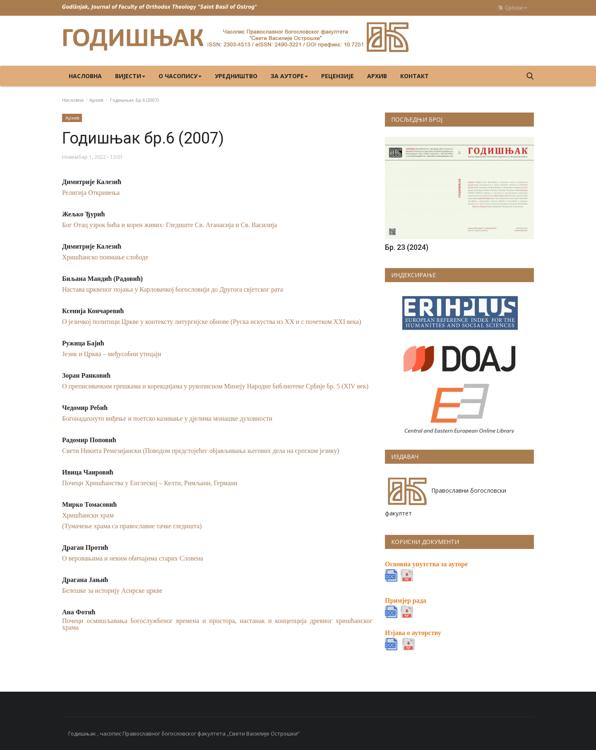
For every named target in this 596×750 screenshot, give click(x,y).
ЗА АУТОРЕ (289, 76)
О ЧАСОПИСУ (180, 76)
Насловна (85, 76)
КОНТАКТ (414, 76)
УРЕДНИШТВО (236, 76)
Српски (512, 7)
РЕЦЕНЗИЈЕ (337, 76)
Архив (377, 76)
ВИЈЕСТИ (130, 76)
